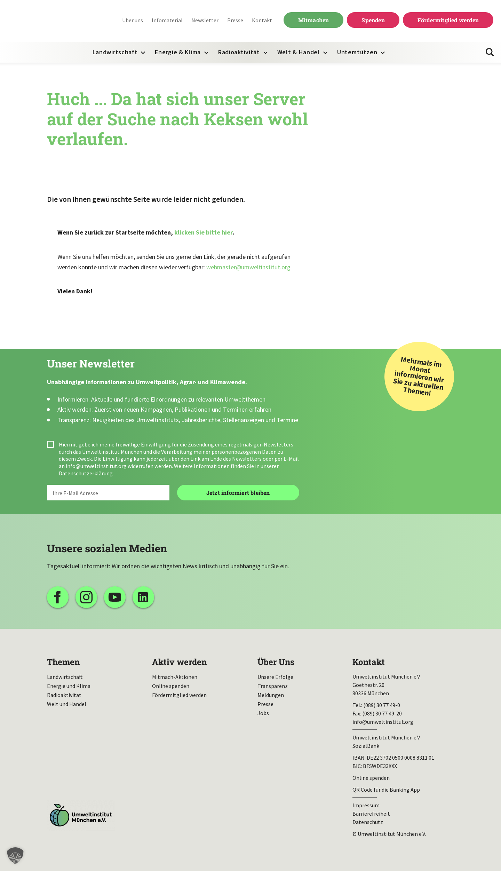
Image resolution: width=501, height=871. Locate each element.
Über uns (132, 20)
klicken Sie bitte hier (203, 232)
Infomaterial (167, 20)
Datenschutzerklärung (86, 473)
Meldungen (270, 695)
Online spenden (170, 686)
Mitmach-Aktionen (174, 677)
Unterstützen (357, 52)
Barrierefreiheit (371, 813)
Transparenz (272, 686)
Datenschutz (367, 821)
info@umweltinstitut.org (96, 465)
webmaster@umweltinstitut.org (248, 267)
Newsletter (204, 20)
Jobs (263, 713)
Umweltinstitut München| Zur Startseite (52, 21)
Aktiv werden (179, 662)
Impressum (366, 805)
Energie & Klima (178, 52)
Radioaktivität (239, 52)
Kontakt (262, 20)
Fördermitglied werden (448, 20)
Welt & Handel (298, 52)
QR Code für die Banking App (386, 789)
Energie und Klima (68, 686)
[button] (15, 855)
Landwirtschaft (115, 52)
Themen (63, 662)
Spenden (372, 20)
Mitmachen (313, 20)
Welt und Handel (66, 704)
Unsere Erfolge (275, 677)
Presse (235, 20)
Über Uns (275, 662)
